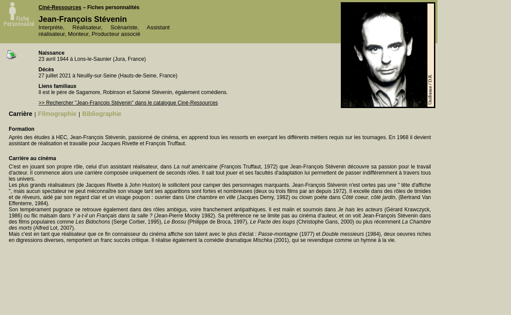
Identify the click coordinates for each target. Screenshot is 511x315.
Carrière (20, 113)
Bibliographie (101, 113)
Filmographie (57, 113)
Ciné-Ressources (59, 7)
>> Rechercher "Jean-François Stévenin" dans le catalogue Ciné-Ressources (128, 103)
